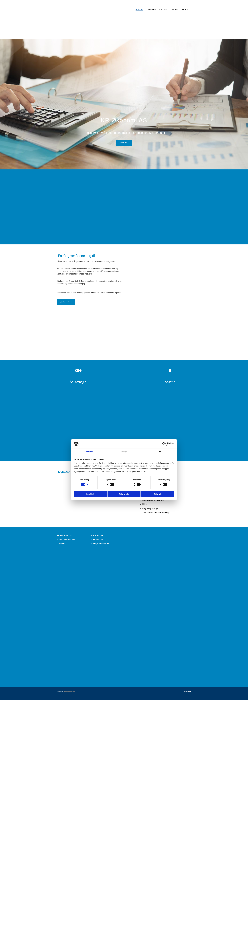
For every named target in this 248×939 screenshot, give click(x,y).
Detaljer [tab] (124, 452)
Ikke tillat (90, 494)
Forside (139, 9)
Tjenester (151, 9)
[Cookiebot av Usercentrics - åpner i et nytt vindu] (164, 444)
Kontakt (185, 9)
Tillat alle (158, 494)
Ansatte (174, 9)
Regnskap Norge (150, 508)
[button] (124, 143)
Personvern (187, 692)
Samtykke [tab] (89, 452)
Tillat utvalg (124, 494)
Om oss (163, 9)
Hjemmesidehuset (69, 692)
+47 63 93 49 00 (99, 539)
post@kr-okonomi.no (101, 544)
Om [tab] (159, 452)
